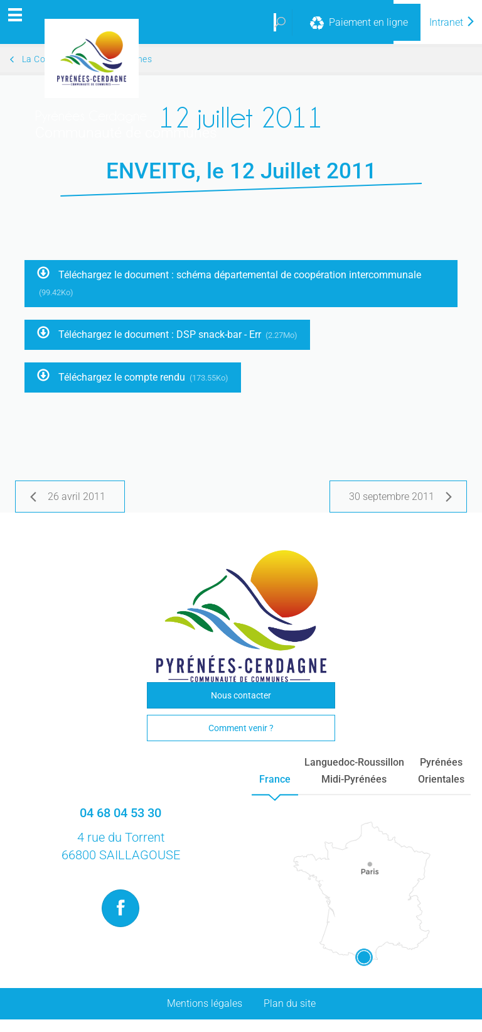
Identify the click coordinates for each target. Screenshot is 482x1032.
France (275, 779)
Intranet (452, 22)
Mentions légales (204, 1003)
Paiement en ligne (358, 23)
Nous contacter (241, 695)
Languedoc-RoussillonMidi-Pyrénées (354, 770)
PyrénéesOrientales (441, 770)
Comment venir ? (241, 728)
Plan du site (290, 1003)
